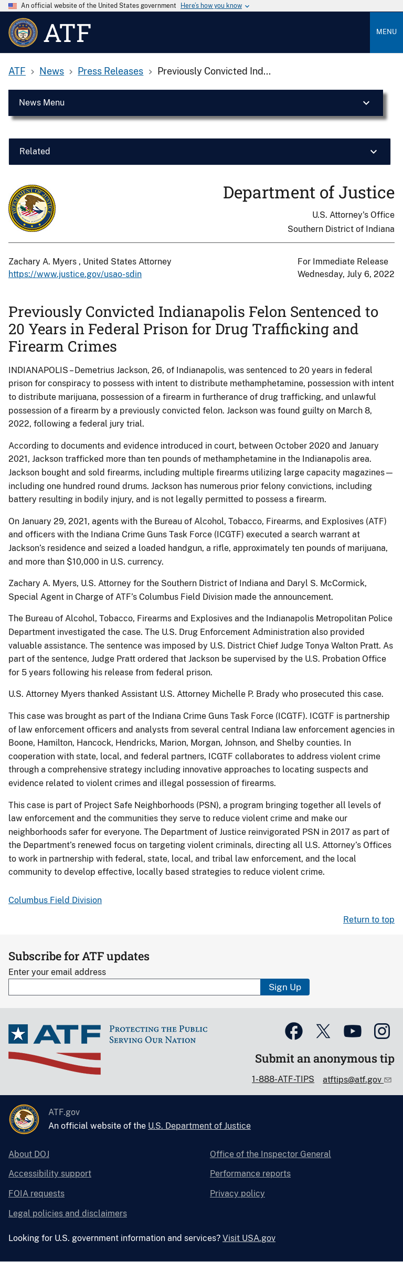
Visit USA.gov (248, 1238)
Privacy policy (237, 1194)
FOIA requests (36, 1194)
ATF (17, 71)
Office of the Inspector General (270, 1154)
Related (34, 151)
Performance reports (250, 1174)
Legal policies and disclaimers (67, 1213)
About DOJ (28, 1154)
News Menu (42, 103)
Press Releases (110, 71)
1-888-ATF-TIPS (283, 1079)
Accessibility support (49, 1174)
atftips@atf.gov (353, 1080)
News (51, 71)
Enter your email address (57, 972)
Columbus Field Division (55, 900)
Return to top (369, 920)
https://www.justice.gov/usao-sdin (75, 274)
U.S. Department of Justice (199, 1126)
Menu (386, 32)
